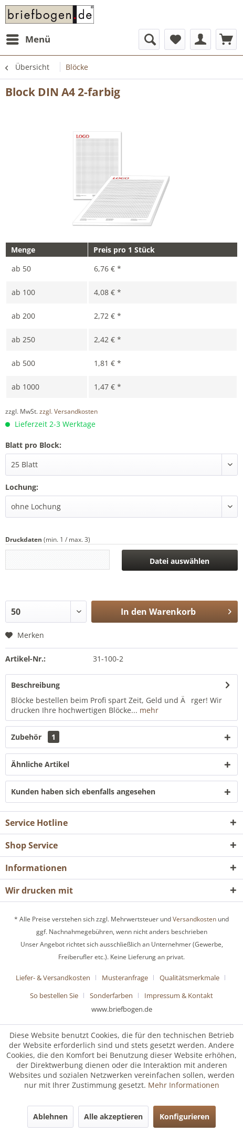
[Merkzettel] (174, 39)
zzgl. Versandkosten (68, 411)
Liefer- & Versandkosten (53, 977)
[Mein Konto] (200, 39)
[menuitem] (28, 39)
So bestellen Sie (54, 995)
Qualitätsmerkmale (189, 977)
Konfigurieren (184, 1116)
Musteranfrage (125, 977)
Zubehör (35, 737)
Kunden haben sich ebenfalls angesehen (83, 791)
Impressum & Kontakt (178, 995)
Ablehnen (50, 1116)
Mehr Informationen (183, 1085)
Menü (28, 38)
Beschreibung (35, 685)
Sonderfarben (111, 995)
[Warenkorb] (226, 39)
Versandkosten (194, 919)
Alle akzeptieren (113, 1116)
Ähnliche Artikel (40, 764)
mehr (148, 710)
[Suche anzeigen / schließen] (149, 39)
